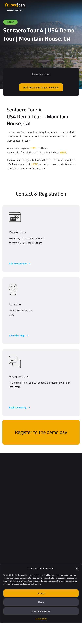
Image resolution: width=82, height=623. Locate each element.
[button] (77, 568)
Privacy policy (41, 618)
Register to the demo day (41, 432)
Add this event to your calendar (41, 87)
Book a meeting (17, 407)
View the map (17, 335)
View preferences (41, 611)
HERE (33, 148)
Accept (41, 593)
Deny (41, 602)
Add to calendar (18, 263)
